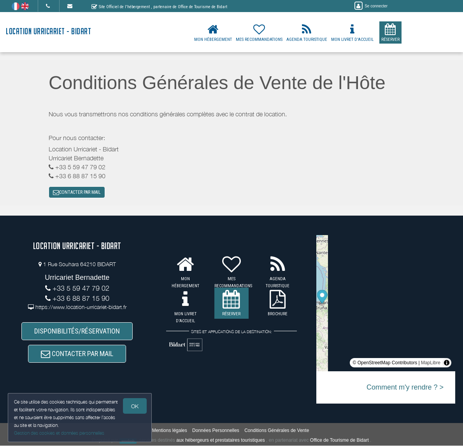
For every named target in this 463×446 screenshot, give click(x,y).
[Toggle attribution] (446, 363)
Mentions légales (169, 430)
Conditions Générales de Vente (276, 430)
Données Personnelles (215, 430)
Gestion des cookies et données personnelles (59, 433)
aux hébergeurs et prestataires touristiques (220, 440)
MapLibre (430, 363)
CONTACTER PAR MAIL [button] (77, 192)
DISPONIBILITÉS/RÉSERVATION (77, 331)
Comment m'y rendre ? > (405, 388)
